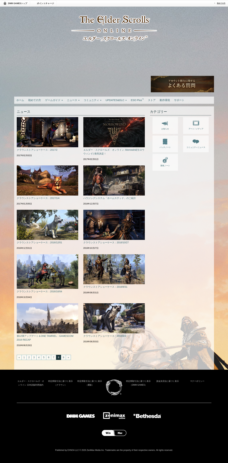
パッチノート (165, 142)
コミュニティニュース (195, 142)
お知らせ (165, 124)
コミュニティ (92, 100)
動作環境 (165, 100)
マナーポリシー (197, 381)
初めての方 (221, 3)
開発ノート (165, 161)
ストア (152, 100)
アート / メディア (196, 124)
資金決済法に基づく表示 (167, 381)
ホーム (20, 100)
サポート (179, 100)
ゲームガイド (54, 100)
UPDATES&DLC (116, 100)
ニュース (73, 100)
